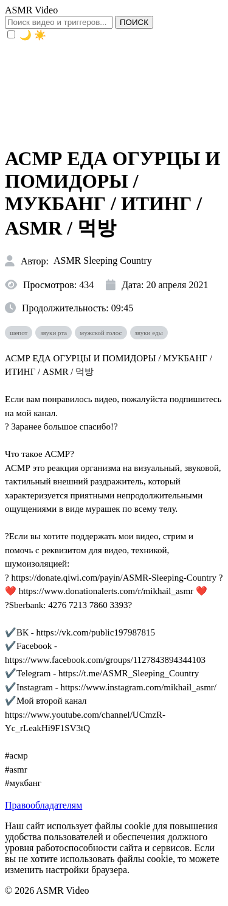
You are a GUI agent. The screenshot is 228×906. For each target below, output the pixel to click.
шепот (18, 332)
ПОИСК (134, 22)
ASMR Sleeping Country (103, 260)
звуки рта (53, 332)
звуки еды (149, 332)
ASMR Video (31, 10)
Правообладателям (43, 805)
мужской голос (101, 332)
